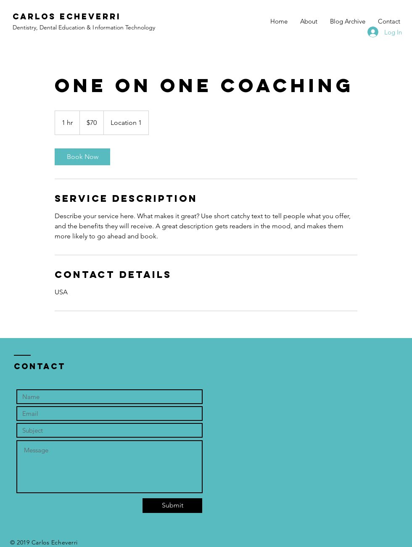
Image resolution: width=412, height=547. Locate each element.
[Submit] (172, 505)
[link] (82, 156)
